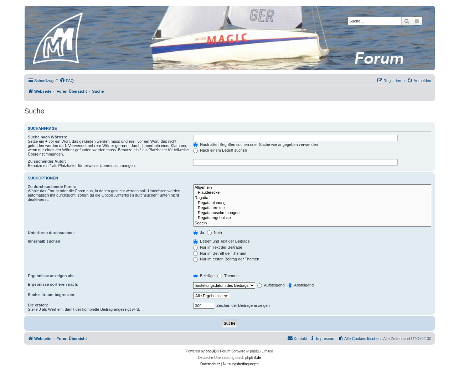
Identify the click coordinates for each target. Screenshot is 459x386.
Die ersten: (38, 305)
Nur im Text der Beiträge (217, 247)
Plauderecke (312, 192)
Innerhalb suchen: (45, 241)
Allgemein (312, 187)
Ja (198, 232)
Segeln (312, 223)
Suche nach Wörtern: (47, 137)
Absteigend (301, 285)
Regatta (312, 197)
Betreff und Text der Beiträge (221, 241)
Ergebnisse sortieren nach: (53, 284)
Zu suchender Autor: (47, 161)
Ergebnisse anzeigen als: (51, 276)
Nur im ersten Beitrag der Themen (226, 259)
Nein (214, 232)
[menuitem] (67, 80)
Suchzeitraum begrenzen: (52, 295)
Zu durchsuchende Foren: (52, 186)
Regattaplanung (312, 202)
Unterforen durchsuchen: (51, 232)
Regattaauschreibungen (312, 212)
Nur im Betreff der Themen (219, 253)
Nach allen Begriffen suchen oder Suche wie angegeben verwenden (255, 144)
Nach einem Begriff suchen (220, 150)
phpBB (211, 351)
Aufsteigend (271, 285)
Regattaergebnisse (312, 217)
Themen (227, 276)
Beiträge (204, 276)
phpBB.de (253, 358)
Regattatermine (312, 207)
